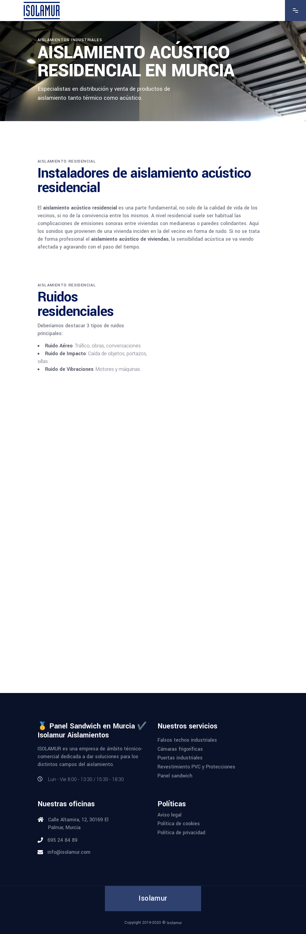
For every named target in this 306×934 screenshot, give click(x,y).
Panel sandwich (175, 775)
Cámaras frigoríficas (180, 748)
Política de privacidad (181, 832)
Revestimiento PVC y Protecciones (196, 766)
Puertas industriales (180, 757)
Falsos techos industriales (187, 740)
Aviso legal (170, 814)
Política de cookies (179, 823)
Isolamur (174, 922)
